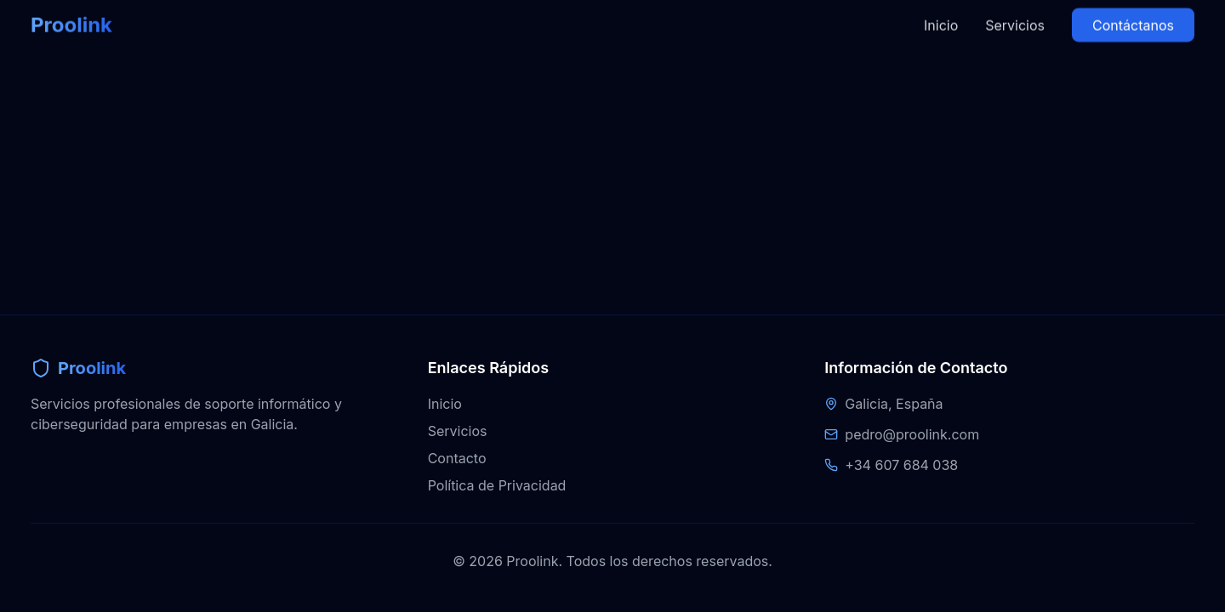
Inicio (941, 14)
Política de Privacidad (497, 485)
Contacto (457, 458)
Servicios (1015, 14)
